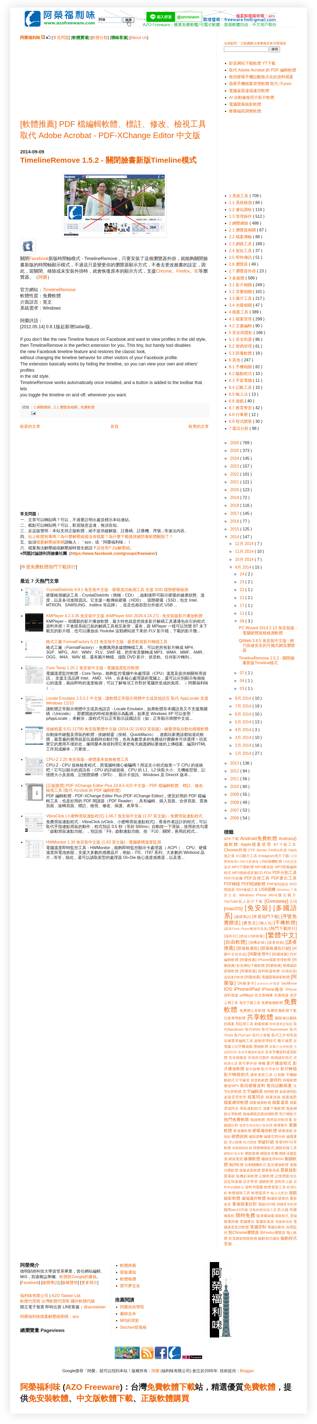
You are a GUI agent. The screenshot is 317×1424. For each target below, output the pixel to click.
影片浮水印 (270, 1069)
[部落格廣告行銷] (275, 948)
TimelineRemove (59, 289)
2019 (235, 497)
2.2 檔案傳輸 (241, 237)
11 (242, 613)
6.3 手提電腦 (241, 380)
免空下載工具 (250, 1003)
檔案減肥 (289, 1097)
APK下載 (231, 839)
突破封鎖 (266, 1142)
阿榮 (42, 277)
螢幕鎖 (229, 1176)
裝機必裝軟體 (247, 1176)
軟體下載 (117, 1398)
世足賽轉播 (264, 995)
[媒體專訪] (242, 917)
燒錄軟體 (257, 1120)
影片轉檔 (289, 1069)
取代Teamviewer (275, 1029)
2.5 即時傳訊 (241, 257)
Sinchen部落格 (133, 1327)
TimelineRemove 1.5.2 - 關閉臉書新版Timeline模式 (108, 160)
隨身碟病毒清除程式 (272, 1216)
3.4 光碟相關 (241, 305)
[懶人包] (265, 923)
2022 (235, 474)
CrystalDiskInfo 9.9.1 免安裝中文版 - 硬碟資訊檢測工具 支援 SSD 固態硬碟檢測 (117, 590)
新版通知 (128, 1272)
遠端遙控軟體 (254, 1198)
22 (242, 590)
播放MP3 (231, 1086)
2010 (235, 786)
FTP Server (257, 850)
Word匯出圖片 (282, 895)
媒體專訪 (50, 1282)
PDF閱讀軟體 (253, 884)
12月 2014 (245, 543)
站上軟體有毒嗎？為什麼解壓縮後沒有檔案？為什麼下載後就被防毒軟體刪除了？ (100, 536)
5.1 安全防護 (241, 339)
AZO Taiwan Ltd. (66, 1295)
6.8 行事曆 (239, 414)
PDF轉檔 (232, 884)
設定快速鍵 (233, 1182)
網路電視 (235, 1159)
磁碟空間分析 (274, 1137)
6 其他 (235, 360)
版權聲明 (70, 1282)
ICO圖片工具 (246, 856)
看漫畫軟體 (242, 1131)
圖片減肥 (285, 1041)
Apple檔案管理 (256, 844)
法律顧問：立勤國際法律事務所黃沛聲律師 (255, 43)
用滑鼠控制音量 (279, 1120)
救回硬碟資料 (252, 1085)
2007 (235, 810)
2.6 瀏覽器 (239, 264)
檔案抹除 (273, 1097)
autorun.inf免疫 (268, 983)
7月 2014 (243, 706)
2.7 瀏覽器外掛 (243, 271)
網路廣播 (252, 1153)
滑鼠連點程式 (251, 1108)
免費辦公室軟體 (253, 1011)
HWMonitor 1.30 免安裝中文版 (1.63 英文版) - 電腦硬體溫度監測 (103, 842)
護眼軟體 (266, 1182)
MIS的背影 (129, 1320)
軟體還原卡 (260, 1193)
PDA (267, 873)
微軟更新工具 (261, 1075)
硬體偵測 (239, 1136)
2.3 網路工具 (241, 244)
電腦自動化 (276, 1227)
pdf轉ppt (247, 995)
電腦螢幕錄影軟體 (245, 104)
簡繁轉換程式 (263, 1148)
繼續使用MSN (272, 1159)
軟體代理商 (30, 1301)
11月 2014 (245, 551)
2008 (235, 802)
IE (196, 271)
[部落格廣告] (247, 948)
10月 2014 (245, 559)
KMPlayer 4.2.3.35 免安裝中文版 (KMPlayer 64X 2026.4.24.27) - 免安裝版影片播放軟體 (124, 616)
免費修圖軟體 (272, 1003)
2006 (235, 818)
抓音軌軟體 (259, 1080)
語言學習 (250, 1182)
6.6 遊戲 (237, 401)
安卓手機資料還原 (251, 1052)
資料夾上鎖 (283, 1182)
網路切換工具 (286, 1148)
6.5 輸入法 (239, 394)
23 (242, 582)
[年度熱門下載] (266, 916)
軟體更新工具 (275, 1187)
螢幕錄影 (289, 1170)
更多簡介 (89, 1282)
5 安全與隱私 (241, 332)
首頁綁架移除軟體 (242, 1238)
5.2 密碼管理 (241, 346)
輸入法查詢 (279, 1193)
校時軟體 (271, 1092)
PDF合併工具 (257, 878)
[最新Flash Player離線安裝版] (246, 929)
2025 (235, 450)
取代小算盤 (261, 1035)
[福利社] (231, 936)
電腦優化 (247, 1222)
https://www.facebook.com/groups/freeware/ (113, 553)
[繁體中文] (281, 935)
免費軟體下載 (171, 1387)
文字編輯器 (253, 1091)
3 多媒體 (237, 278)
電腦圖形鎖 (283, 1222)
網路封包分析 (234, 1153)
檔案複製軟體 (260, 1103)
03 (242, 688)
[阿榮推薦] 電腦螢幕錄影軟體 (267, 977)
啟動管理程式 (265, 1041)
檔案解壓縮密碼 (50, 542)
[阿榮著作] (246, 983)
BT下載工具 (285, 845)
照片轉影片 (288, 1114)
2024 (235, 458)
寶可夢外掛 (248, 1063)
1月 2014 (243, 753)
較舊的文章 (199, 426)
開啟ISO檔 (266, 1204)
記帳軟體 (266, 1176)
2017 (235, 513)
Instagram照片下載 (273, 856)
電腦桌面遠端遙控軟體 (249, 91)
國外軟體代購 (83, 1301)
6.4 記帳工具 (241, 387)
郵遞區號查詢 (278, 1198)
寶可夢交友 (130, 1286)
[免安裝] (258, 907)
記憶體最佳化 (286, 1176)
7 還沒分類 (239, 428)
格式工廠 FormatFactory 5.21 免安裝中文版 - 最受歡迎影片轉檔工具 (107, 642)
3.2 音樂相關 (241, 291)
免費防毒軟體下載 (282, 1011)
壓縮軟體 (261, 1046)
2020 (235, 490)
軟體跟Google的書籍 (78, 1277)
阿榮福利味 (40, 1387)
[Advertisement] (114, 75)
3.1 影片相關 (241, 285)
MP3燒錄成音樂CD (247, 873)
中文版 (88, 1398)
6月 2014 (243, 714)
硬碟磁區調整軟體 (245, 111)
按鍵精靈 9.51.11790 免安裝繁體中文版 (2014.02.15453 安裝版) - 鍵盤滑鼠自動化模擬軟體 (127, 729)
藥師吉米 (128, 1314)
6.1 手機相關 (241, 367)
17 (242, 605)
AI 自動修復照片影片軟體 (251, 97)
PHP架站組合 (277, 884)
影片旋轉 (253, 1069)
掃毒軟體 (290, 1080)
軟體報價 (128, 1279)
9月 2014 (243, 567)
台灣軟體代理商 (55, 1301)
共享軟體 (260, 1017)
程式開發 (249, 1142)
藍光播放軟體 (278, 1165)
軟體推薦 (128, 1265)
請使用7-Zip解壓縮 (113, 548)
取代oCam (242, 1035)
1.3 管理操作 (241, 216)
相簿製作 (280, 1125)
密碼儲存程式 (281, 1058)
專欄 (261, 1063)
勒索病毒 (261, 1024)
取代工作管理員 (284, 1035)
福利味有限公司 (34, 1295)
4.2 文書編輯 (241, 326)
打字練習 (242, 1080)
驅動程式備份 (269, 1238)
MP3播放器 (264, 867)
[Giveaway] (276, 901)
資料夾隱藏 (254, 1187)
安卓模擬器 (238, 1058)
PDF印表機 (233, 878)
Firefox (183, 271)
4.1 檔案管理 (241, 319)
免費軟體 (88, 407)
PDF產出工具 (284, 878)
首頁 (114, 426)
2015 (235, 529)
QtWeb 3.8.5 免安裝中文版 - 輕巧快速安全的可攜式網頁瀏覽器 (267, 645)
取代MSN (253, 1029)
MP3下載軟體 (243, 867)
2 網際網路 (43, 407)
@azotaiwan (95, 1307)
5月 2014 (243, 722)
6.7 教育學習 (241, 408)
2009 (235, 794)
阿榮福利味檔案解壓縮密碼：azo (49, 1316)
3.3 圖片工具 (241, 298)
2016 (235, 521)
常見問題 (61, 37)
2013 (235, 763)
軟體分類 (100, 37)
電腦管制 (258, 1227)
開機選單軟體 (287, 1204)
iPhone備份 (273, 989)
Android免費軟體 (258, 838)
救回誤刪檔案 (279, 1085)
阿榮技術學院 (132, 1307)
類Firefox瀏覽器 (272, 1233)
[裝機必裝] (257, 942)
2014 (235, 537)
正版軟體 (157, 1398)
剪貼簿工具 (244, 1024)
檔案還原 (280, 1102)
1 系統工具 (239, 196)
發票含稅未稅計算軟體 (255, 1125)
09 (242, 621)
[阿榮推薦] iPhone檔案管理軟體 (265, 960)
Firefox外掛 (277, 850)
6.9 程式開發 (241, 421)
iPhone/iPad (247, 989)
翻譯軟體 (236, 1165)
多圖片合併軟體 (281, 1047)
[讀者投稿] (275, 942)
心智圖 (279, 1075)
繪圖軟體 (252, 1159)
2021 (235, 482)
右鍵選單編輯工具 (238, 1041)
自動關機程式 (255, 1165)
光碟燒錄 (281, 995)
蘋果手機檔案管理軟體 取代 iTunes (260, 83)
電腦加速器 (265, 1222)
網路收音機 (269, 1153)
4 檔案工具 (239, 312)
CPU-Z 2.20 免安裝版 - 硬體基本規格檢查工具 (87, 759)
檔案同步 (256, 1097)
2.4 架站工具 (241, 250)
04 (242, 681)
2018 (235, 505)
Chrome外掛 (235, 850)
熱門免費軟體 (236, 1119)
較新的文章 (30, 426)
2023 (235, 466)
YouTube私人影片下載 (243, 901)
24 (242, 574)
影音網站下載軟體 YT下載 (252, 63)
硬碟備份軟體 (264, 1130)
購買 (181, 1398)
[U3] (293, 901)
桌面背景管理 (235, 1097)
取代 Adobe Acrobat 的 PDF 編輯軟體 (262, 70)
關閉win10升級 (236, 1210)
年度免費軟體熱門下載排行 (48, 566)
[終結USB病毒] (251, 936)
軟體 (60, 1398)
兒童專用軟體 (235, 1018)
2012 (235, 771)
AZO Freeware (92, 1387)
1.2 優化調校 (241, 209)
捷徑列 (275, 1080)
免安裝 (40, 1398)
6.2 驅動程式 (241, 373)
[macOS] (233, 908)
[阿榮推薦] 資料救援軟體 (260, 971)
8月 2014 (243, 698)
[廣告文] (249, 923)
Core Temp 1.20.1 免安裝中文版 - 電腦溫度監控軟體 (92, 668)
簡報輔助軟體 (242, 1148)
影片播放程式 (279, 1063)
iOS (228, 989)
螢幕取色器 (271, 1170)
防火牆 (283, 1210)
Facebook (39, 258)
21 (242, 598)
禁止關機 (235, 1142)
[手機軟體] (285, 922)
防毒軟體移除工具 (262, 1210)
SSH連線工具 (247, 890)
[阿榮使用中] (259, 954)
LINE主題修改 (248, 861)
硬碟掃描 (285, 1131)
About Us (139, 37)
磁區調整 (256, 1137)
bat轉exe (289, 983)
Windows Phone (252, 895)
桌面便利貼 (288, 1092)
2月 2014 (243, 745)
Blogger (247, 1371)
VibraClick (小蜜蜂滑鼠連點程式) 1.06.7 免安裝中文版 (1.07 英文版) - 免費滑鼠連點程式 (124, 816)
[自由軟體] (235, 942)
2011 (235, 779)
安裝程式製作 (258, 1058)
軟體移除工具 (239, 1193)
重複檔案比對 (244, 1204)
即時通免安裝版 (280, 1024)
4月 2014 (243, 730)
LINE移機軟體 (271, 861)
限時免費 (245, 1215)
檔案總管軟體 (236, 1102)
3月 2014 (243, 737)
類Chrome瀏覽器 (243, 1232)
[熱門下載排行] (283, 928)
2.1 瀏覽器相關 (66, 407)
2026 (235, 443)
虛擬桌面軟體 (250, 1170)
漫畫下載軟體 (274, 1108)
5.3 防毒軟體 (241, 353)
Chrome (164, 271)
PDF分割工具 (284, 872)
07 (242, 673)
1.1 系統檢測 (241, 202)
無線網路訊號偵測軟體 (260, 1114)
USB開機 (267, 889)
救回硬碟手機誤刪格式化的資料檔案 (261, 77)
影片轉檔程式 (236, 1074)
